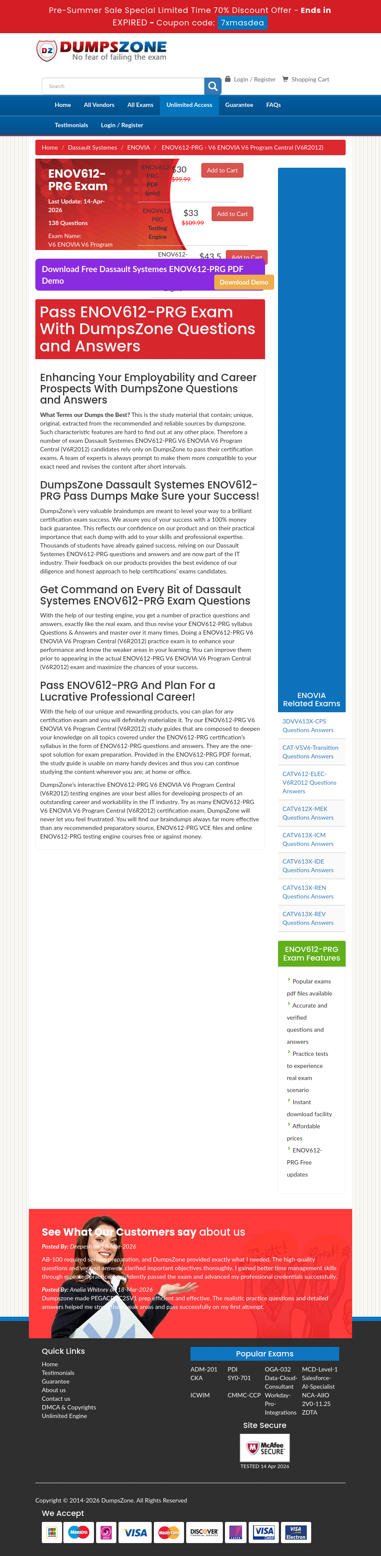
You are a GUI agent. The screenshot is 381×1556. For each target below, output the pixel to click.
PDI (232, 1369)
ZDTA (309, 1412)
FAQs (273, 104)
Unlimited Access (189, 104)
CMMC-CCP (244, 1395)
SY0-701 (239, 1377)
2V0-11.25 (316, 1403)
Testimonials (71, 124)
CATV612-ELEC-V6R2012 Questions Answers (310, 782)
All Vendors (99, 104)
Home (63, 104)
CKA (196, 1377)
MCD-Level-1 (320, 1369)
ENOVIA (138, 147)
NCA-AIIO (315, 1395)
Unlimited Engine (64, 1415)
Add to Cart (222, 170)
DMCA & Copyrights (69, 1407)
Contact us (56, 1398)
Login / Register (122, 124)
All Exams (140, 104)
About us (54, 1389)
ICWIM (200, 1395)
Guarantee (239, 104)
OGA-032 (278, 1369)
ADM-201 (204, 1369)
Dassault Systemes (92, 147)
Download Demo (244, 282)
